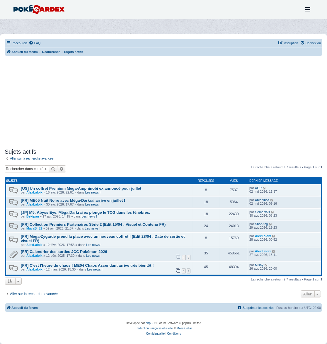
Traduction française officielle (154, 328)
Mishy (259, 265)
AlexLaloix (34, 192)
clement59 (262, 212)
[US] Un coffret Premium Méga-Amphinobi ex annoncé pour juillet (81, 188)
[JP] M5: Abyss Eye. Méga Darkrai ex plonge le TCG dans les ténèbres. (85, 212)
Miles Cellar (184, 328)
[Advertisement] (163, 103)
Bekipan (32, 216)
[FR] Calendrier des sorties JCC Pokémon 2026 (64, 251)
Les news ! (93, 192)
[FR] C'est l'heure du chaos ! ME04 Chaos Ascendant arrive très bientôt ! (87, 265)
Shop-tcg (261, 224)
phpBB (150, 323)
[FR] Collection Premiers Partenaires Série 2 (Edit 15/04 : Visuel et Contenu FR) (93, 224)
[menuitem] (34, 43)
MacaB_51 (34, 228)
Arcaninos (262, 200)
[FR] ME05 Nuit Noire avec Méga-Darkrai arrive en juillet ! (73, 200)
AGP (258, 188)
